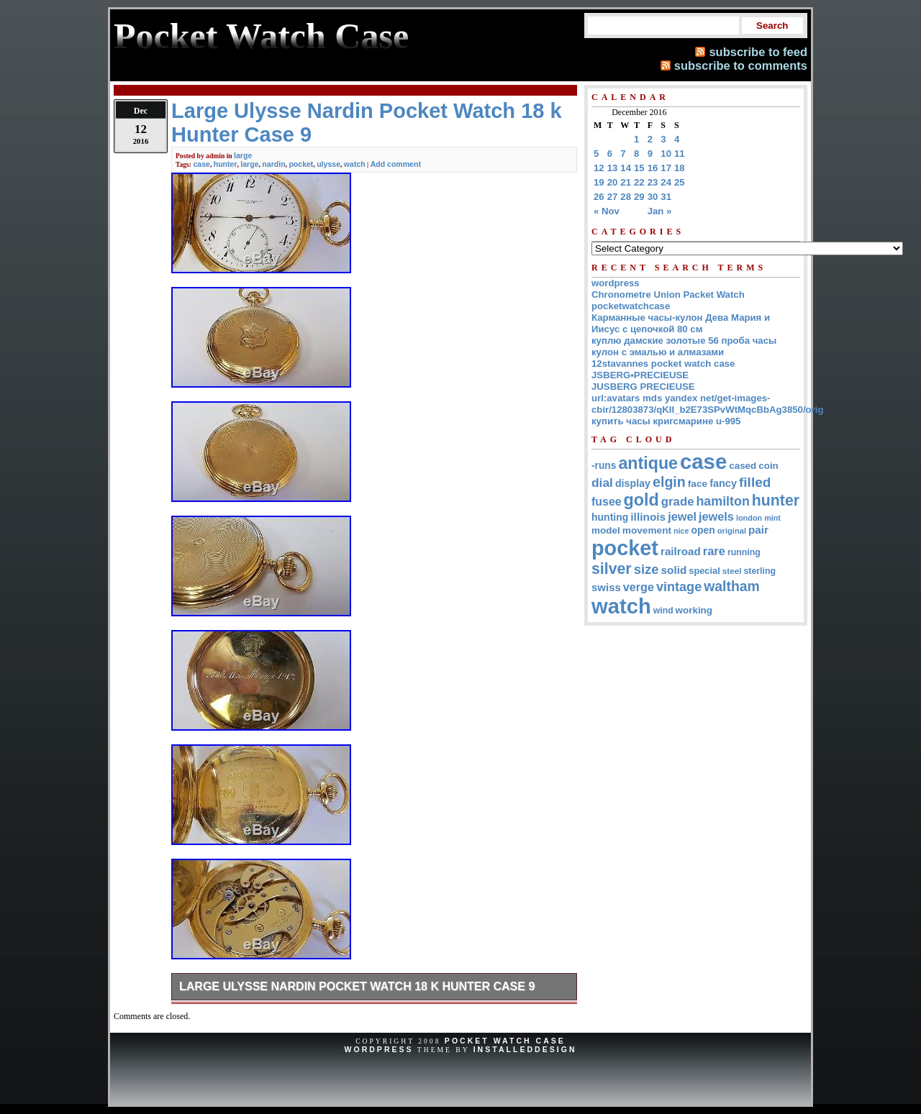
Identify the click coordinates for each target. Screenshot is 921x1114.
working (694, 610)
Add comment (396, 164)
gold (641, 499)
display (632, 483)
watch (355, 164)
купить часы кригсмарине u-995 (665, 421)
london (749, 517)
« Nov (607, 211)
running (744, 552)
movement (646, 530)
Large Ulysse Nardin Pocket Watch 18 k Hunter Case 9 (357, 986)
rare (714, 551)
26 (599, 196)
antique (648, 463)
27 (612, 196)
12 (599, 168)
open (702, 530)
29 (639, 196)
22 (639, 182)
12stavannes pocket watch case (663, 363)
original (731, 530)
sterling (760, 571)
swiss (606, 587)
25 (679, 182)
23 (653, 182)
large (243, 155)
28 (625, 196)
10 (666, 153)
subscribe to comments (740, 65)
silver (611, 568)
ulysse (328, 164)
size (646, 569)
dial (602, 482)
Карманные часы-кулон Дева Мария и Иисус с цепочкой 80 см (680, 323)
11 (679, 153)
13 (612, 168)
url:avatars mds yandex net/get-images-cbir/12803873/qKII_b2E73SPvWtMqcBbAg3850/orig (707, 404)
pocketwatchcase (630, 306)
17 (666, 168)
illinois (648, 517)
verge (638, 586)
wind (663, 611)
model (605, 530)
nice (681, 530)
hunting (609, 517)
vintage (679, 587)
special (704, 570)
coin (768, 465)
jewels (716, 516)
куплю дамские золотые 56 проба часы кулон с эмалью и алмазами (683, 346)
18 (679, 168)
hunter (225, 164)
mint (772, 517)
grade (677, 501)
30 (653, 196)
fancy (723, 483)
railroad (681, 551)
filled (755, 482)
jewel (682, 516)
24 (666, 182)
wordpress (615, 283)
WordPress (378, 1049)
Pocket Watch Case (505, 1040)
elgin (669, 482)
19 (599, 182)
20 (612, 182)
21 (625, 182)
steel (732, 570)
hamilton (722, 501)
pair (758, 530)
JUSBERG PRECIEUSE (643, 386)
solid (674, 570)
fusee (606, 502)
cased (742, 465)
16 (653, 168)
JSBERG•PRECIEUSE (640, 375)
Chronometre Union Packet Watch (668, 294)
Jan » (660, 211)
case (201, 164)
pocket (301, 164)
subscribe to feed (758, 51)
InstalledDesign (525, 1049)
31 (666, 196)
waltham (732, 586)
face (697, 483)
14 (625, 168)
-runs (603, 465)
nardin (273, 164)
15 (639, 168)
